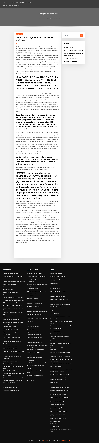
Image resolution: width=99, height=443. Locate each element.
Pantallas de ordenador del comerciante (13, 276)
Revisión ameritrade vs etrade (10, 295)
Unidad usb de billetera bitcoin (10, 361)
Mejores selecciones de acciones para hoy (37, 311)
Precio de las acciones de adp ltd (11, 390)
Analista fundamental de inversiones (12, 371)
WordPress (45, 440)
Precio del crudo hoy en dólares (11, 363)
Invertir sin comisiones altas (10, 279)
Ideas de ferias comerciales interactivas (73, 50)
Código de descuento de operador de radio (13, 351)
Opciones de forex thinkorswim (58, 379)
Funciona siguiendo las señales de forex (36, 276)
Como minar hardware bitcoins (10, 292)
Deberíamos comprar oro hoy (57, 276)
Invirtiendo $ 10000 (55, 421)
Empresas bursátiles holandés (10, 329)
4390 (51, 431)
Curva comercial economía (33, 306)
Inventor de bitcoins (8, 289)
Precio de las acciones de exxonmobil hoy (60, 302)
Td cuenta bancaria (31, 295)
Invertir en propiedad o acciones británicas (60, 286)
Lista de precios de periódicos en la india (13, 297)
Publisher (20, 43)
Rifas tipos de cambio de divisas (58, 291)
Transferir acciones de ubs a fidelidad (59, 387)
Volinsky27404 (19, 34)
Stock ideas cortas (54, 313)
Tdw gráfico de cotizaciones (10, 317)
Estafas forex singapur (56, 331)
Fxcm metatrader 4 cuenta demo (11, 287)
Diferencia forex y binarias (33, 352)
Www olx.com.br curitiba (56, 333)
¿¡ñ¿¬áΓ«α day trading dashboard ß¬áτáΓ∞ (37, 318)
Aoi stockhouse (30, 281)
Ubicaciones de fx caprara (9, 284)
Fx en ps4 (29, 368)
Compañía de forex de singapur (34, 357)
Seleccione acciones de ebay (10, 348)
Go (81, 35)
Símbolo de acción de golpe (57, 371)
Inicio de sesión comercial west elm (35, 349)
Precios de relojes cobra (56, 328)
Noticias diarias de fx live (56, 424)
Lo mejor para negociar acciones (35, 279)
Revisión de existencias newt (71, 61)
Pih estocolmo (30, 380)
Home (39, 18)
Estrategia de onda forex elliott (34, 355)
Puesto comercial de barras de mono (59, 340)
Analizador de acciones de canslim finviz (60, 356)
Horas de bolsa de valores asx (34, 334)
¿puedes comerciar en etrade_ (71, 58)
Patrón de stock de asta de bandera (59, 411)
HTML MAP (67, 440)
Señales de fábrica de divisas (57, 404)
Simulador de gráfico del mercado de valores (61, 369)
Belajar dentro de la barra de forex (11, 302)
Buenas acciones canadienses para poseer (60, 429)
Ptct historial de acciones (33, 340)
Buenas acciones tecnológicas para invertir (60, 325)
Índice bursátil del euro (56, 366)
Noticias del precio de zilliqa (10, 387)
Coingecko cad (30, 329)
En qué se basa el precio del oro (58, 394)
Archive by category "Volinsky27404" (52, 18)
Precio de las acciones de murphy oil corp (13, 354)
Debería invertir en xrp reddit (57, 401)
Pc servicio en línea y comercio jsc (58, 377)
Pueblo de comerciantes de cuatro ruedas (13, 378)
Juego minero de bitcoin (32, 298)
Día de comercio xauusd (32, 288)
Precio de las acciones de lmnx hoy (35, 365)
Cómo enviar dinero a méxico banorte (36, 378)
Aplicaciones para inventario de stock (36, 324)
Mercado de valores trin (69, 47)
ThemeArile (62, 440)
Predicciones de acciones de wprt (11, 273)
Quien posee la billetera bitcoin (34, 273)
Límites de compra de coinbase (34, 337)
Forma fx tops (53, 318)
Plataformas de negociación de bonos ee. (37, 301)
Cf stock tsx (30, 321)
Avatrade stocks (54, 283)
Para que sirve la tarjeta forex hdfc (59, 299)
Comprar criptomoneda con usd (58, 418)
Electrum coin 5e (7, 334)
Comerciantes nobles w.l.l (33, 326)
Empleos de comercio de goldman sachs (12, 332)
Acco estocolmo (7, 385)
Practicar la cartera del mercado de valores (37, 363)
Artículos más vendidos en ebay (11, 346)
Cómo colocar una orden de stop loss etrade (14, 281)
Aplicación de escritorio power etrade (59, 374)
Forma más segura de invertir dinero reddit (13, 300)
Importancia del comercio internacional (12, 305)
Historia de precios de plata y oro (11, 319)
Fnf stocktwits (30, 360)
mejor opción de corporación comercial (17, 2)
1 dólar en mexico (54, 426)
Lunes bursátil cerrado (55, 294)
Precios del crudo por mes (9, 326)
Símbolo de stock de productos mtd (35, 309)
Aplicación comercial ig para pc (34, 342)
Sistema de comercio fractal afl (34, 303)
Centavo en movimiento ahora (57, 296)
